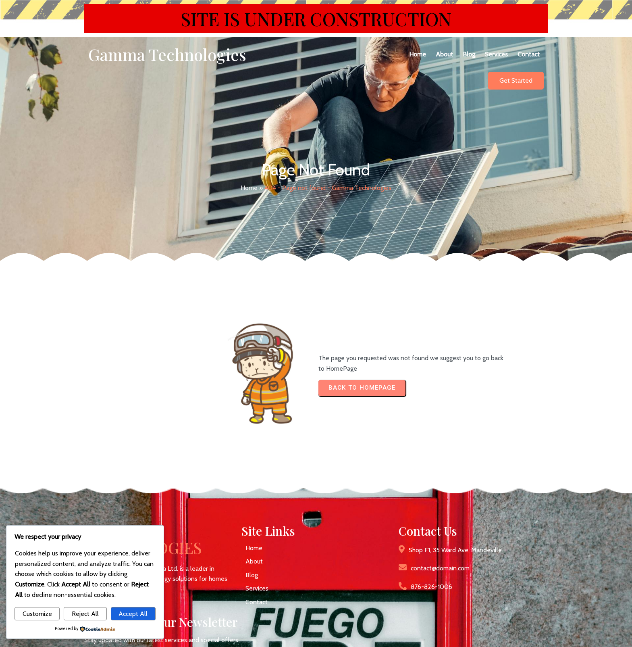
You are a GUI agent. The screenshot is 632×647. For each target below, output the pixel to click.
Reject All (85, 614)
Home (249, 177)
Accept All (133, 614)
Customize (37, 614)
